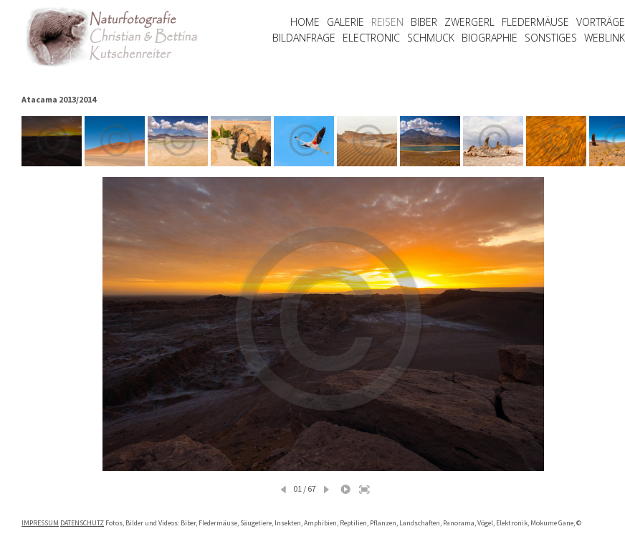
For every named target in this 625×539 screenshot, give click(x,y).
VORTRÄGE (600, 22)
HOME (305, 22)
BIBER (424, 22)
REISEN (387, 22)
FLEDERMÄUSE (535, 22)
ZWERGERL (469, 22)
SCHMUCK (430, 37)
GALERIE (345, 22)
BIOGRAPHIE (489, 37)
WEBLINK (604, 37)
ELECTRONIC (371, 37)
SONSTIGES (551, 37)
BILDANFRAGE (303, 37)
